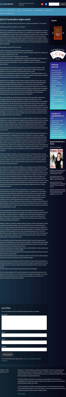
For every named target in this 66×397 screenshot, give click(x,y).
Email (3, 339)
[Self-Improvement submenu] (15, 10)
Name (4, 332)
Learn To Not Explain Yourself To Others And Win (57, 101)
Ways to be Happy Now (57, 136)
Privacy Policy (21, 394)
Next (63, 33)
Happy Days (58, 194)
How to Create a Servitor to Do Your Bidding (56, 84)
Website (4, 346)
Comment (5, 314)
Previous (52, 33)
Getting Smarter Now (57, 124)
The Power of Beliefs (57, 134)
